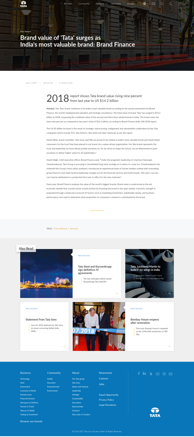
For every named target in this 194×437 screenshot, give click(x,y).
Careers (130, 3)
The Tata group (78, 379)
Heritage (75, 395)
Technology (25, 379)
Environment (52, 391)
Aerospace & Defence (29, 403)
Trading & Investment (29, 415)
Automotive (25, 387)
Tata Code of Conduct (81, 415)
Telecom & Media (27, 411)
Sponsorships (77, 407)
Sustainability (77, 399)
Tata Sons (76, 383)
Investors (76, 411)
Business (68, 3)
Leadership (76, 391)
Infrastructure (26, 395)
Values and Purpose (80, 387)
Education (51, 383)
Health (50, 379)
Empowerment (53, 387)
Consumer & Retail (28, 391)
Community (84, 3)
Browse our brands (31, 422)
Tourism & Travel (27, 407)
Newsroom (116, 3)
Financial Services (27, 399)
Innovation (76, 403)
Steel (22, 383)
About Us (100, 3)
